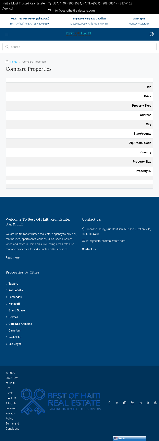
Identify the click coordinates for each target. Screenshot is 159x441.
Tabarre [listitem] (12, 283)
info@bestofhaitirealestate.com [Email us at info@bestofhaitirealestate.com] (105, 240)
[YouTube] (141, 403)
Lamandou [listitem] (14, 297)
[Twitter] (118, 403)
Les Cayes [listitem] (14, 344)
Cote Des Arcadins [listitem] (19, 323)
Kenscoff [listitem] (13, 303)
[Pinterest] (149, 403)
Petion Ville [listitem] (14, 290)
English (120, 438)
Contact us (89, 249)
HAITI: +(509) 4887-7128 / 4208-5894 (30, 23)
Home (13, 61)
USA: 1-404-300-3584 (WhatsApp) (30, 18)
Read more (13, 257)
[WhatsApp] (156, 403)
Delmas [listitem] (12, 317)
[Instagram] (125, 403)
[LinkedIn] (133, 403)
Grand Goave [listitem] (15, 310)
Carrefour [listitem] (13, 330)
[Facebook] (110, 403)
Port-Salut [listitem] (14, 337)
